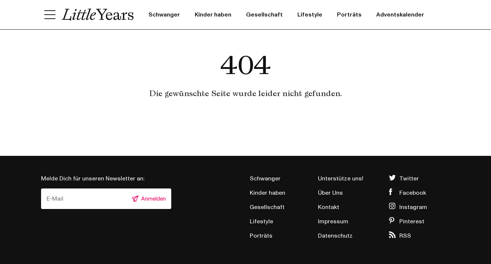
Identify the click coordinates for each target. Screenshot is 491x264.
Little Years (98, 14)
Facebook (412, 193)
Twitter (409, 179)
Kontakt (328, 207)
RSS (405, 236)
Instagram (413, 207)
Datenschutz (335, 236)
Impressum (333, 221)
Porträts (349, 15)
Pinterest (411, 221)
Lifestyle (309, 15)
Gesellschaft (264, 15)
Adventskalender (400, 15)
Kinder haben (213, 15)
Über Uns (330, 193)
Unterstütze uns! (340, 179)
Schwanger (164, 15)
